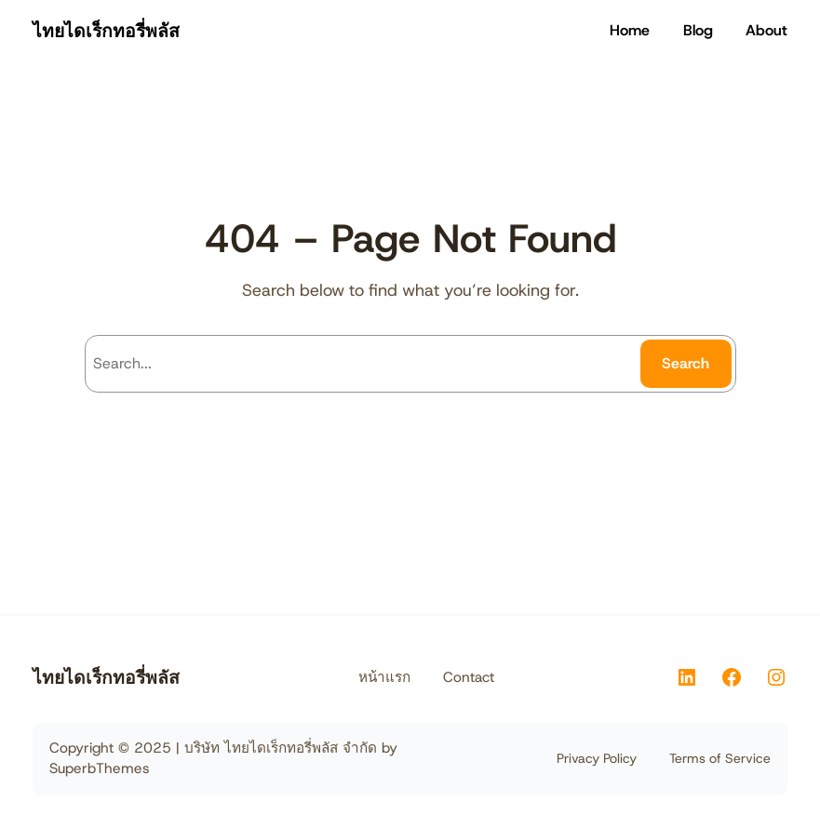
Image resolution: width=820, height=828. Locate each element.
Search (685, 363)
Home (630, 30)
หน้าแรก (384, 677)
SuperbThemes (99, 768)
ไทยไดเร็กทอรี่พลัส (106, 31)
